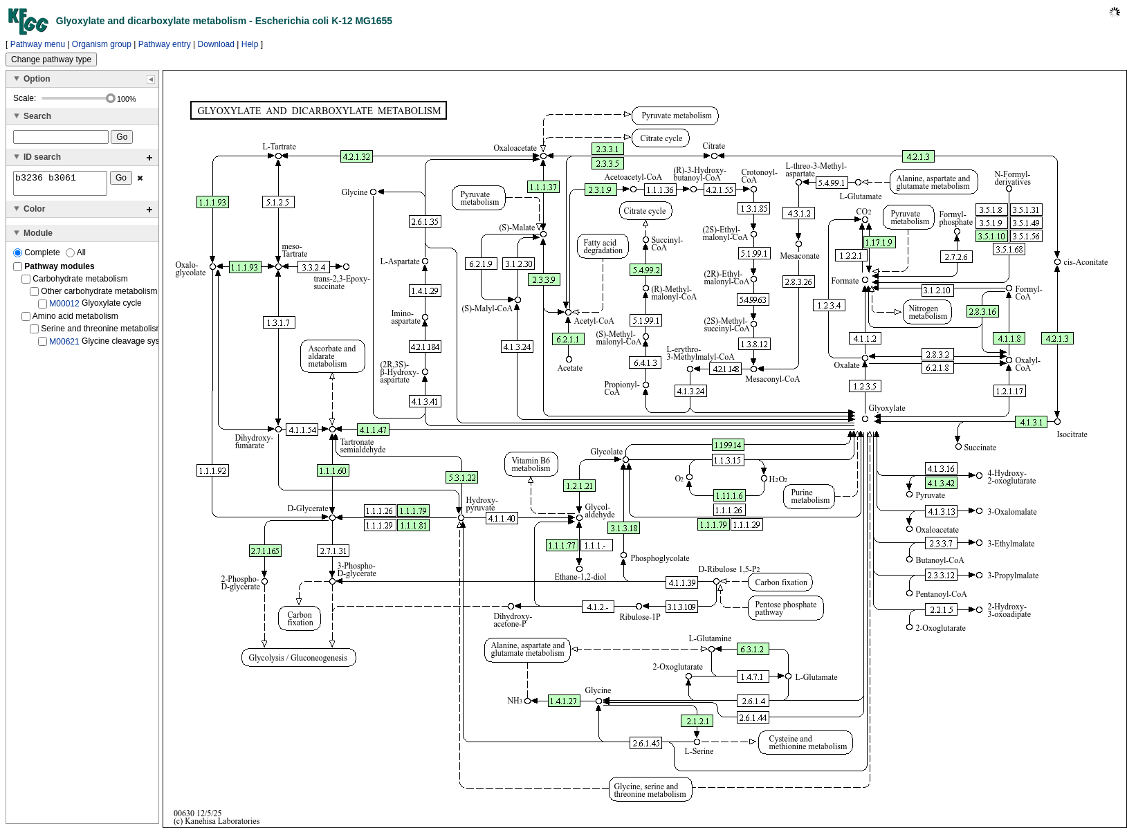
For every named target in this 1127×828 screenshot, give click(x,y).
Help (250, 44)
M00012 (64, 308)
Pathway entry (164, 44)
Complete (37, 256)
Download (216, 44)
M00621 (64, 345)
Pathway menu (37, 44)
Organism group (101, 44)
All (76, 256)
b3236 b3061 (60, 185)
